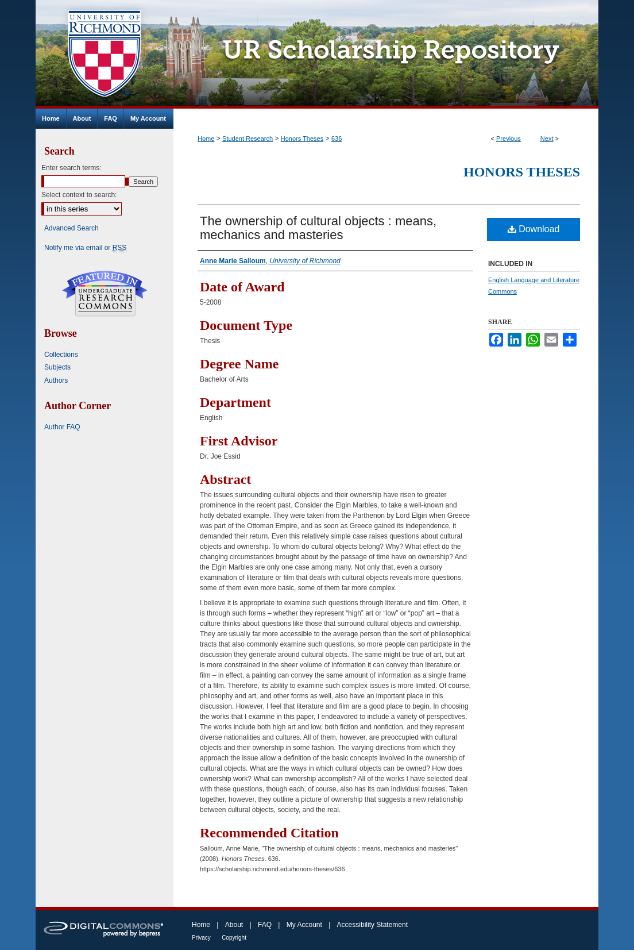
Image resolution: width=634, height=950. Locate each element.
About (234, 925)
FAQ (265, 925)
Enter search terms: (71, 168)
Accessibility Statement (372, 925)
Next (547, 138)
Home (206, 138)
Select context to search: (79, 195)
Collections (61, 355)
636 (336, 138)
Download (534, 229)
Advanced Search (71, 228)
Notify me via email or (85, 248)
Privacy (201, 937)
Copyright (234, 937)
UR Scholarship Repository (385, 54)
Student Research (247, 138)
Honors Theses (302, 138)
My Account (304, 925)
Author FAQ (62, 427)
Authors (56, 380)
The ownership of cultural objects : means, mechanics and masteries (318, 228)
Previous (508, 138)
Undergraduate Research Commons (104, 293)
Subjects (57, 367)
